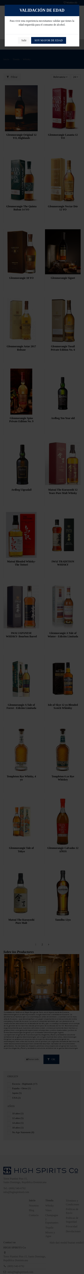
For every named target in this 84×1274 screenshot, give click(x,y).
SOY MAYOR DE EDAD (48, 40)
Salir (23, 40)
